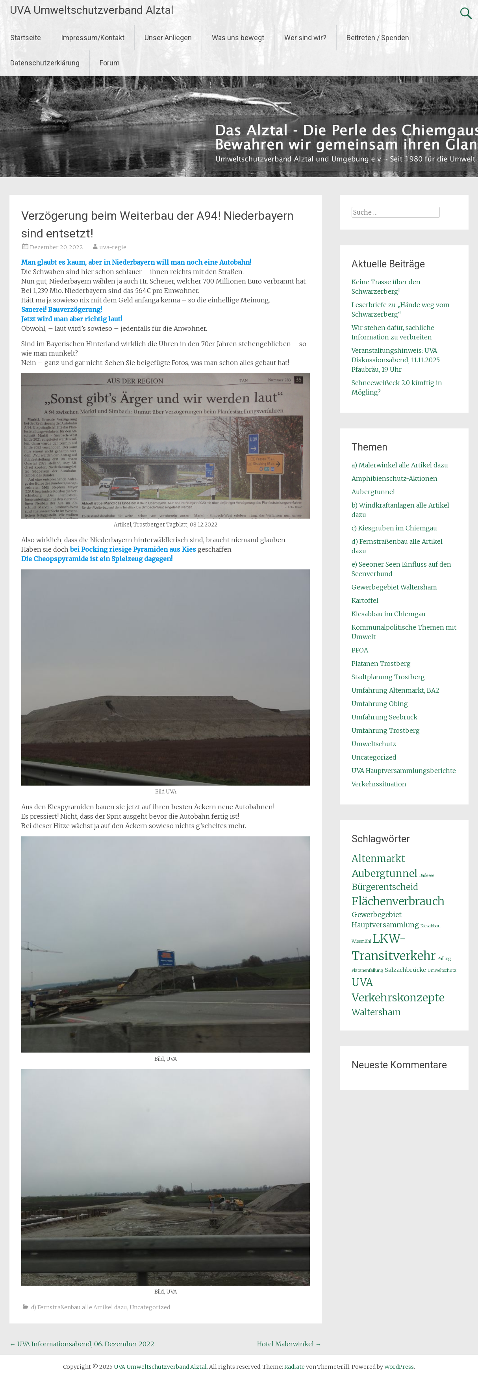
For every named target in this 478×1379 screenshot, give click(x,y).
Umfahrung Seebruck (384, 717)
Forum (110, 63)
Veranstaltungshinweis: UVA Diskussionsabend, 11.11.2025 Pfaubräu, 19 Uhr (396, 360)
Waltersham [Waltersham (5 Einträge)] (376, 1012)
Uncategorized (150, 1307)
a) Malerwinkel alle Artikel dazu (400, 465)
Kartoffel (365, 600)
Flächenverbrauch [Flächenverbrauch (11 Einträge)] (398, 901)
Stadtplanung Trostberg (388, 677)
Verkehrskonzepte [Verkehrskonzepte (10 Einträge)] (398, 997)
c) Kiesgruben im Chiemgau (394, 528)
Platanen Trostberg (381, 663)
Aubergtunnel (373, 492)
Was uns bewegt (238, 37)
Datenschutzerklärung (45, 63)
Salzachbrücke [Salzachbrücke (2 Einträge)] (405, 969)
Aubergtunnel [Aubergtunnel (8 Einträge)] (385, 873)
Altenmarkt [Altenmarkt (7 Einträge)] (378, 859)
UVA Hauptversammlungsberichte (404, 771)
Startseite (25, 37)
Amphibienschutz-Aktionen (394, 478)
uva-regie (113, 247)
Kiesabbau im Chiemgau (389, 614)
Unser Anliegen (168, 37)
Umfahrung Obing (380, 704)
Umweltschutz (374, 744)
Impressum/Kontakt (92, 37)
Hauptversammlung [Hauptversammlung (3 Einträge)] (385, 925)
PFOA (360, 650)
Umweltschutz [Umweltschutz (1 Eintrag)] (442, 970)
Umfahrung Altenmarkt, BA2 (395, 690)
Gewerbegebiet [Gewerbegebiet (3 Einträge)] (377, 914)
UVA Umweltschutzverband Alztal (92, 10)
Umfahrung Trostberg (386, 730)
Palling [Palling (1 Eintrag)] (444, 958)
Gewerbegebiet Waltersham (394, 587)
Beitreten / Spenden (377, 37)
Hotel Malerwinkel (289, 1344)
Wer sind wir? (305, 37)
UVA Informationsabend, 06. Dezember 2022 (81, 1344)
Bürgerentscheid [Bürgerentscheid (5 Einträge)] (385, 887)
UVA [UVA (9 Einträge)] (362, 982)
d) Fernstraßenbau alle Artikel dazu (79, 1307)
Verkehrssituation (379, 784)
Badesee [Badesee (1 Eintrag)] (426, 875)
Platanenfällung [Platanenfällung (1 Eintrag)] (367, 970)
